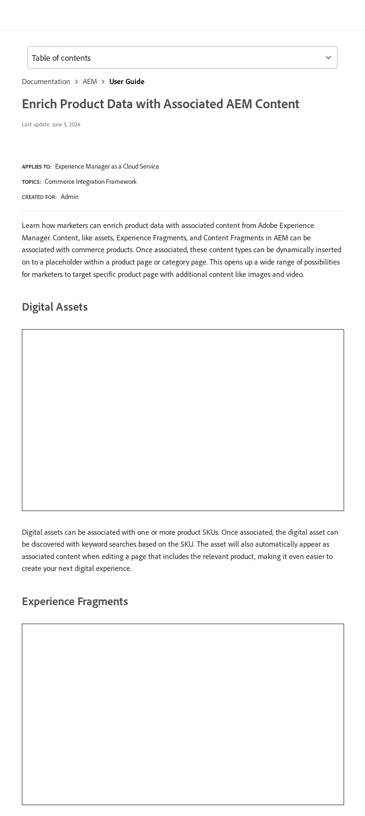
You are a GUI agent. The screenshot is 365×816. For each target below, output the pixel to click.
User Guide (126, 81)
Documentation (46, 81)
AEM (90, 81)
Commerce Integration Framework (91, 181)
